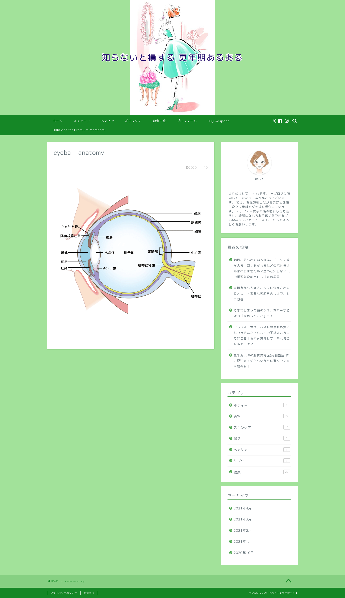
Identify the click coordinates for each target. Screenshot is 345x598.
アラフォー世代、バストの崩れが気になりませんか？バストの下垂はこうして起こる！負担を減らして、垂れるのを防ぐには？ (262, 335)
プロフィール (187, 121)
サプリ (262, 460)
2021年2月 (243, 530)
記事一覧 (159, 121)
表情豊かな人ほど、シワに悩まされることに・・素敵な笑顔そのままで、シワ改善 (262, 293)
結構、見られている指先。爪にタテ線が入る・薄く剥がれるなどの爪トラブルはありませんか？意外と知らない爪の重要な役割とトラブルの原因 (262, 268)
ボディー (262, 405)
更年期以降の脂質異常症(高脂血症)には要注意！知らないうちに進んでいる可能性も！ (262, 360)
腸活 (262, 438)
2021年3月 (243, 519)
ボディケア (133, 121)
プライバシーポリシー (64, 592)
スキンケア (81, 121)
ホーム (57, 121)
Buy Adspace (218, 121)
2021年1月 (243, 541)
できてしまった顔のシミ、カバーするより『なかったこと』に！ (262, 313)
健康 (262, 472)
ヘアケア (107, 121)
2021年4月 (243, 508)
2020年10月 (244, 552)
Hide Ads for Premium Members (79, 130)
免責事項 (89, 592)
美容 (262, 416)
